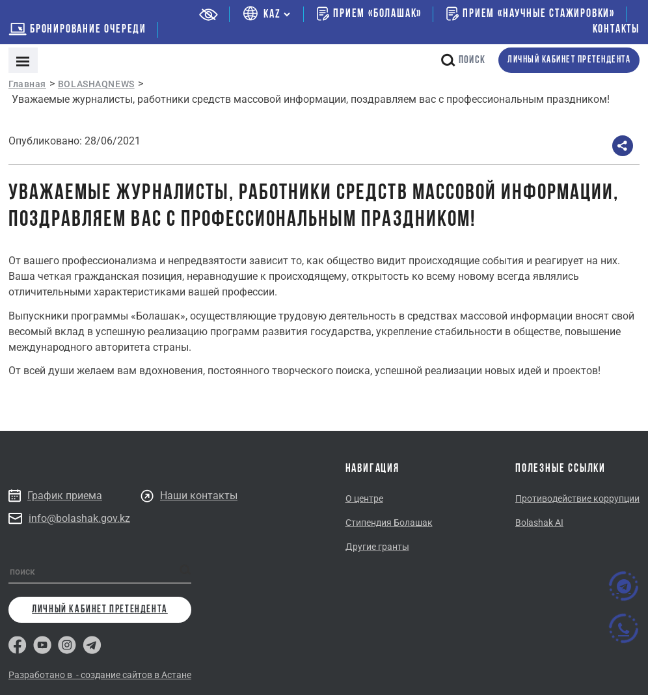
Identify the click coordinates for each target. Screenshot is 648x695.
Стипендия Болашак (389, 522)
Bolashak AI (539, 522)
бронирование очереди (77, 29)
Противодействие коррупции (577, 498)
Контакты (616, 29)
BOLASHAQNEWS (96, 84)
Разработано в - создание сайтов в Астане (99, 675)
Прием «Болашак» (369, 14)
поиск (463, 60)
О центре (364, 498)
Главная (27, 84)
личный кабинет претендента (568, 60)
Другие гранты (377, 546)
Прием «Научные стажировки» (530, 14)
